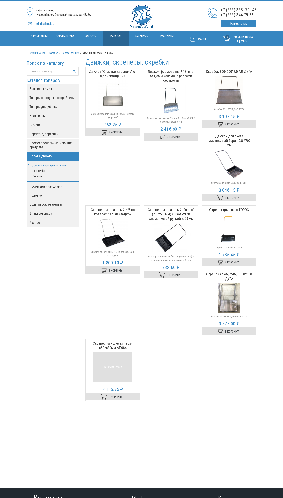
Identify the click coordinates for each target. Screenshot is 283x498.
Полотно (35, 195)
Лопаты (37, 176)
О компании (39, 36)
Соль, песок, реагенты (45, 204)
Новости (90, 36)
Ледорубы (38, 171)
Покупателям (65, 36)
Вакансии (141, 36)
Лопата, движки (70, 52)
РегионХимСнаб (36, 52)
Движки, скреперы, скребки (49, 165)
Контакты (167, 36)
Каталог (115, 36)
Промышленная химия (45, 186)
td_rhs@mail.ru (45, 24)
